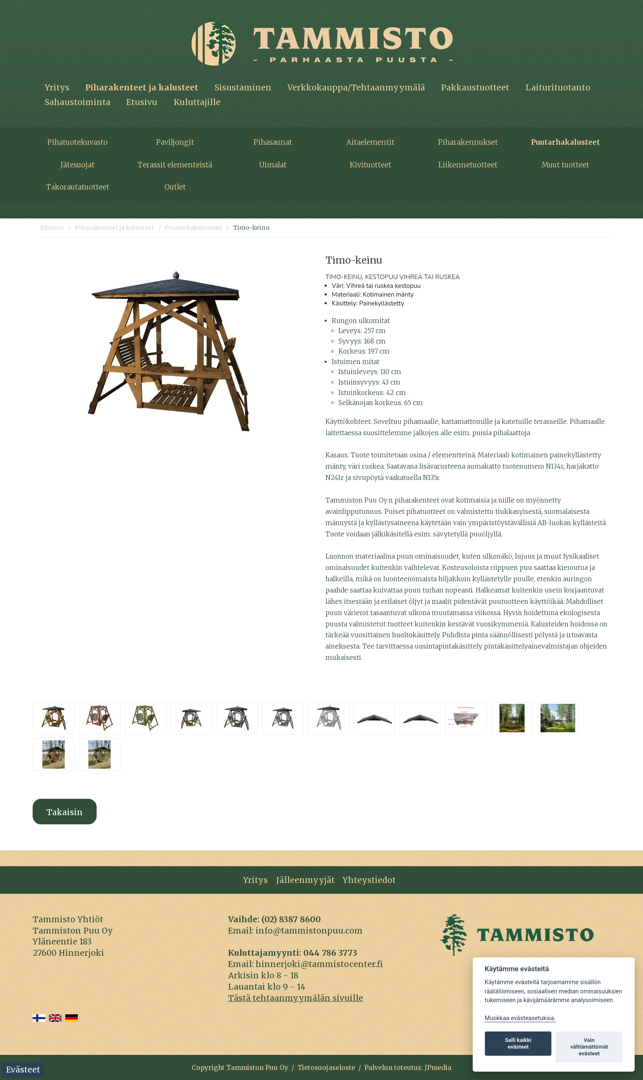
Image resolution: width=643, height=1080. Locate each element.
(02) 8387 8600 (291, 919)
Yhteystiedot (369, 880)
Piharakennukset (468, 142)
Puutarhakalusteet (565, 142)
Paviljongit (175, 142)
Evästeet (23, 1070)
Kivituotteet (370, 165)
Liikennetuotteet (467, 165)
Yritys (57, 87)
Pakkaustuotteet (475, 87)
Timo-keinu (251, 227)
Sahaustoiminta (77, 102)
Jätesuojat (78, 165)
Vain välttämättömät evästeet (589, 1047)
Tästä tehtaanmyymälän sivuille (295, 998)
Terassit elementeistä (175, 165)
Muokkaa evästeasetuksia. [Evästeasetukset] (520, 1018)
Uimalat (273, 165)
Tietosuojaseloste (326, 1068)
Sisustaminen (243, 87)
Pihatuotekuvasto (77, 142)
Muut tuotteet (565, 165)
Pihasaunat (273, 142)
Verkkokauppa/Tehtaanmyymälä (356, 87)
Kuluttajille (197, 102)
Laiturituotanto (557, 87)
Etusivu (141, 102)
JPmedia (438, 1068)
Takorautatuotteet (77, 187)
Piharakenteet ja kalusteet (141, 87)
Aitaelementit (370, 142)
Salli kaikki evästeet (518, 1043)
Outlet (175, 187)
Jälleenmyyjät (305, 880)
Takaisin (64, 812)
